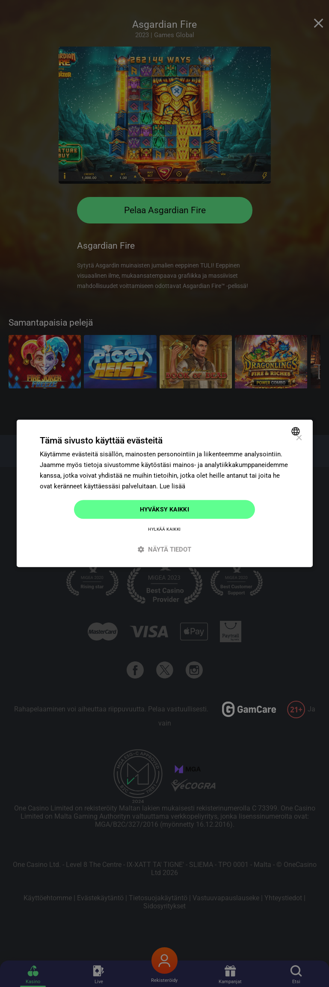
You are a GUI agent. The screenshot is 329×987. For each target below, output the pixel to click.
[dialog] (164, 493)
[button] (164, 550)
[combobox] (296, 431)
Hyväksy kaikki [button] (165, 509)
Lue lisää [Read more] (172, 486)
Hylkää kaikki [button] (164, 529)
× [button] (299, 438)
